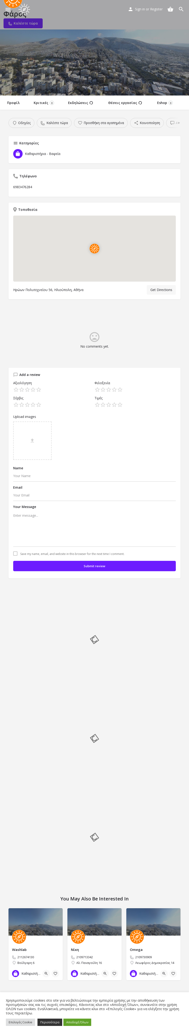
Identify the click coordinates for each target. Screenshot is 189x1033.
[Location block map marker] (94, 249)
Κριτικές (44, 102)
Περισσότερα (49, 1022)
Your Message (24, 506)
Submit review (94, 566)
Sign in (140, 9)
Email (17, 487)
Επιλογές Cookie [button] (20, 1022)
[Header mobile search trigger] (181, 9)
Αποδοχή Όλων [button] (77, 1022)
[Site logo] (24, 9)
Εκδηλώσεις (80, 102)
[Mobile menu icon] (8, 9)
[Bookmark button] (55, 973)
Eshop (165, 102)
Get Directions (161, 289)
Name (18, 468)
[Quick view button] (46, 973)
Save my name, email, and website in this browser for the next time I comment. (72, 554)
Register (156, 9)
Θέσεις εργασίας (125, 102)
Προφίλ (13, 102)
